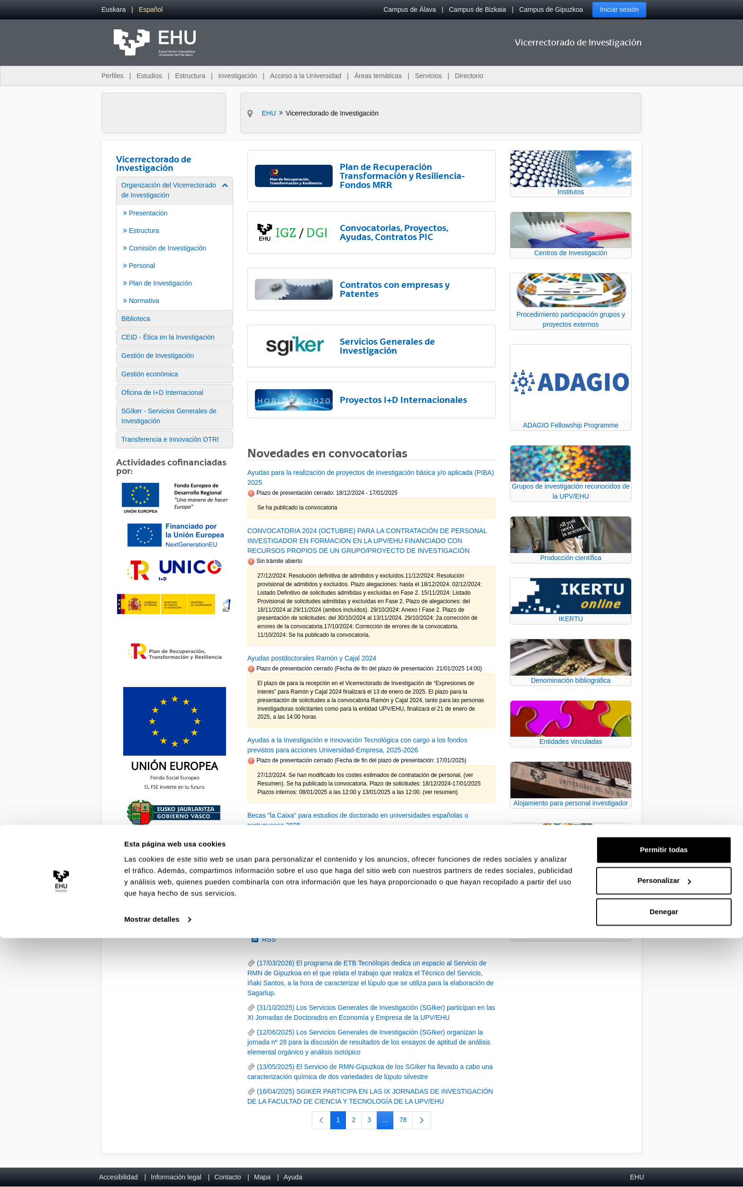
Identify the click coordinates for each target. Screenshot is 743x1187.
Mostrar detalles (152, 1168)
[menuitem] (113, 9)
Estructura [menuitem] (190, 76)
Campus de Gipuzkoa (551, 9)
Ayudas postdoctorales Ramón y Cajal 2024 (311, 658)
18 (392, 884)
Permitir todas (664, 1099)
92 (428, 884)
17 (373, 884)
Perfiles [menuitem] (112, 76)
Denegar (664, 1161)
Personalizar (664, 1129)
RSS (264, 939)
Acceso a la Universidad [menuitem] (305, 76)
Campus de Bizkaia (478, 9)
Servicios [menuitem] (428, 76)
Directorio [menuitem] (469, 76)
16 (354, 884)
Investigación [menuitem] (237, 76)
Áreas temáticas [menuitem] (378, 76)
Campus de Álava (409, 9)
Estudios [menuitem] (149, 76)
